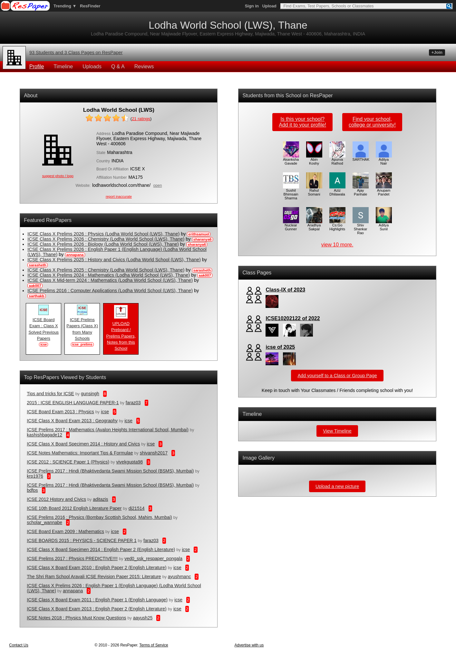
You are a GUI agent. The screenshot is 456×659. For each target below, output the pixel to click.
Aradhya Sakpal (314, 225)
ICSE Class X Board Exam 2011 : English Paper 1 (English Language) (97, 599)
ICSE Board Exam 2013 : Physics (60, 411)
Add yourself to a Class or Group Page (337, 375)
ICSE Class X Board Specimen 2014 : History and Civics (83, 443)
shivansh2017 (154, 452)
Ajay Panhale (361, 190)
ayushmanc (179, 576)
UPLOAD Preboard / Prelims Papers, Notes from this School (121, 334)
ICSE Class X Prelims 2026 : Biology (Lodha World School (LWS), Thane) (103, 244)
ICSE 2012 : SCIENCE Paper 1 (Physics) (68, 461)
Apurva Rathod (337, 159)
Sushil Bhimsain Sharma (291, 192)
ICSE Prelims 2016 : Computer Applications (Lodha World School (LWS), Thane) (110, 290)
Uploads (92, 66)
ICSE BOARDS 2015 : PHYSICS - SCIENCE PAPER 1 (82, 540)
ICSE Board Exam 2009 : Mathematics (65, 531)
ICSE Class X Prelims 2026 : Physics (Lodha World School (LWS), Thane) (103, 233)
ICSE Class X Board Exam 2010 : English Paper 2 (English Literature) (96, 567)
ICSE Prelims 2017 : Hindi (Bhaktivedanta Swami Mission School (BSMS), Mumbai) (110, 470)
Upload (269, 6)
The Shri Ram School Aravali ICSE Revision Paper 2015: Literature (94, 576)
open (157, 185)
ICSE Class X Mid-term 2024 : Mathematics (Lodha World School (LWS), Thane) (110, 280)
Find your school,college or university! (372, 122)
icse (105, 411)
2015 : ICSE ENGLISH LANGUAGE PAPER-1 (73, 402)
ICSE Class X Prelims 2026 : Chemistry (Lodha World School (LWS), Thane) (105, 239)
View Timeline (337, 431)
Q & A (118, 66)
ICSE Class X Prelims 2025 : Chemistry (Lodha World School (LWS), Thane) (105, 269)
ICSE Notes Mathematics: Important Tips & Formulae (80, 452)
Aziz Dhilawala (337, 190)
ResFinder (90, 6)
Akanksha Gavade (291, 159)
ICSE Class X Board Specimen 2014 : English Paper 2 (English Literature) (101, 549)
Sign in (252, 6)
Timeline (63, 66)
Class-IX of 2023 (285, 289)
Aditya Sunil (384, 225)
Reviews (144, 66)
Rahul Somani (314, 190)
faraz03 (133, 402)
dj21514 (137, 508)
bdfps (32, 490)
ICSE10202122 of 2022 (293, 318)
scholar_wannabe (44, 522)
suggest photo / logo (57, 176)
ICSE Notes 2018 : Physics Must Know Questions (76, 617)
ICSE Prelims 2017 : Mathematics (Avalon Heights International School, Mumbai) (108, 429)
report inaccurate (119, 196)
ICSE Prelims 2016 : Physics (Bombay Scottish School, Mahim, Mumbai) (99, 517)
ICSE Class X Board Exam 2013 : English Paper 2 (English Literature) (96, 608)
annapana (73, 590)
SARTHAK (361, 157)
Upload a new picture (337, 486)
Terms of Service (153, 645)
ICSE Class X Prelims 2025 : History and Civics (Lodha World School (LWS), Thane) (113, 259)
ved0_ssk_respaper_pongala (153, 558)
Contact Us (18, 645)
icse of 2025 (280, 347)
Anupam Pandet (384, 190)
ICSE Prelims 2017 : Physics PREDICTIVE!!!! (72, 558)
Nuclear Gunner (291, 225)
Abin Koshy (314, 159)
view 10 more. (337, 244)
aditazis (100, 499)
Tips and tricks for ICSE (50, 393)
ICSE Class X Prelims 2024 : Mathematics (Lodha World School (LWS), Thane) (108, 275)
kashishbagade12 (44, 434)
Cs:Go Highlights (337, 225)
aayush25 (143, 617)
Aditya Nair (384, 159)
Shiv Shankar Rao (361, 227)
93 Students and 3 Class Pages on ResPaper (76, 52)
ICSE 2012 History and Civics (56, 499)
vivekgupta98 (129, 461)
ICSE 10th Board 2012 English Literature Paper (74, 508)
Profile (36, 66)
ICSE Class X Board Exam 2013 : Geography (72, 420)
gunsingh (90, 393)
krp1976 (35, 476)
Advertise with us (249, 645)
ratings (141, 118)
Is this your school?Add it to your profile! (302, 122)
